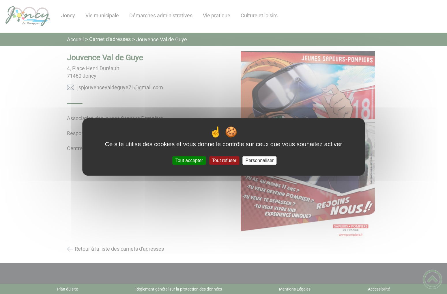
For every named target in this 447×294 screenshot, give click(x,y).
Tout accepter (189, 160)
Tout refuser (224, 160)
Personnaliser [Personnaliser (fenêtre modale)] (260, 160)
